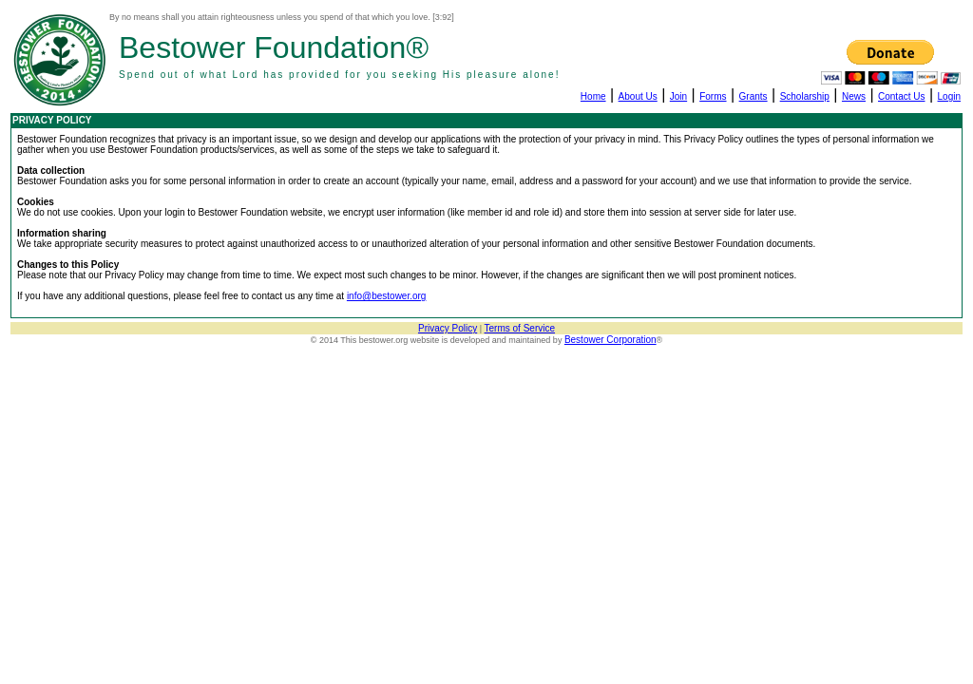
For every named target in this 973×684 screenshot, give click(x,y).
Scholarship (805, 96)
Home (593, 96)
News (854, 96)
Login (949, 96)
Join (678, 96)
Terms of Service (520, 328)
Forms (712, 96)
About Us (638, 96)
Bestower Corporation (610, 339)
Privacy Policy (447, 328)
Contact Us (901, 96)
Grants (753, 96)
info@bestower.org (387, 296)
